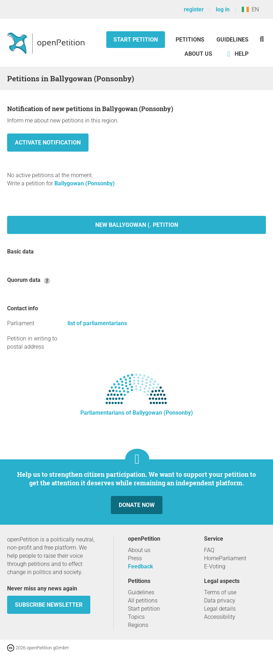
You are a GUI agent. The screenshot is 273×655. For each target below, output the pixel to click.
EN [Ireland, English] (250, 9)
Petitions (191, 39)
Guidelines (232, 39)
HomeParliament (225, 558)
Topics (136, 616)
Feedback (140, 566)
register (194, 9)
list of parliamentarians (97, 323)
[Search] (261, 39)
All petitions (142, 600)
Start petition (135, 39)
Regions (138, 625)
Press (135, 558)
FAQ (209, 550)
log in (223, 9)
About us (198, 53)
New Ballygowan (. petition (136, 225)
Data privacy (219, 600)
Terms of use (220, 592)
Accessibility (219, 616)
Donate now (137, 505)
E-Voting (214, 566)
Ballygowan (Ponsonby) (84, 183)
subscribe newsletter (48, 604)
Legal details (220, 608)
